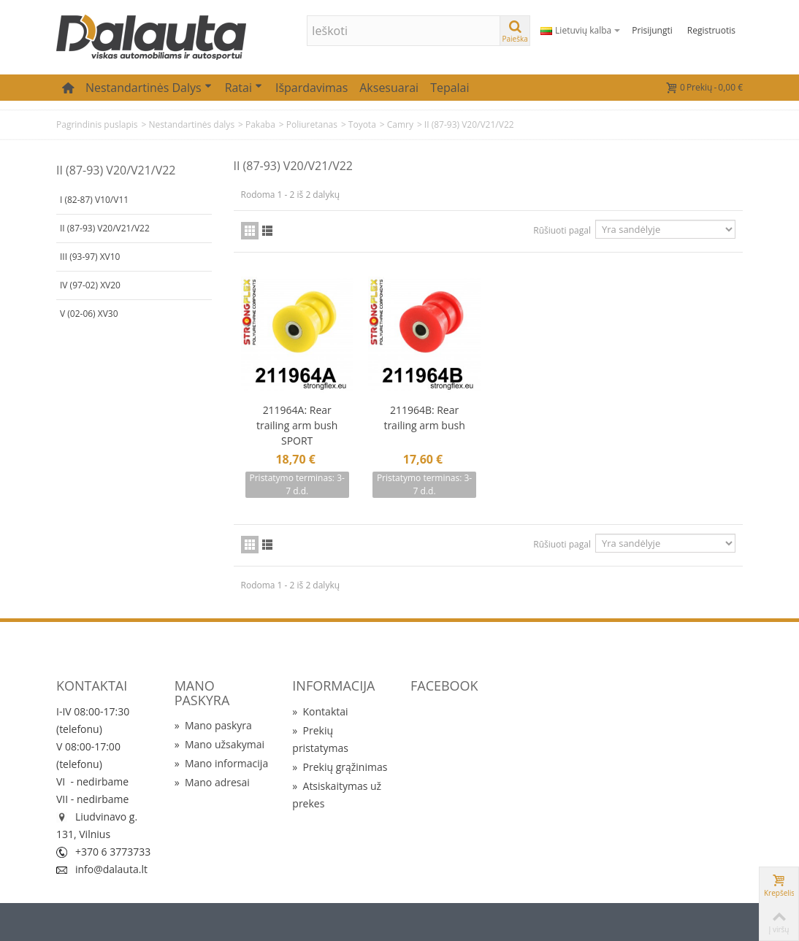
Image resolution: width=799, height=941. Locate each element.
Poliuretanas (311, 124)
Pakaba (260, 124)
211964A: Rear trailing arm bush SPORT (296, 425)
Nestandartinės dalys (148, 88)
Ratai (243, 88)
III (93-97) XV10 (90, 256)
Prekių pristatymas (320, 739)
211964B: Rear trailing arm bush (424, 417)
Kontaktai (320, 711)
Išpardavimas (311, 88)
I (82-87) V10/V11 (94, 199)
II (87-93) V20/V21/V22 (105, 228)
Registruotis (711, 30)
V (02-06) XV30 (89, 313)
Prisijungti (652, 30)
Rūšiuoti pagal (562, 230)
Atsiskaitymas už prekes (336, 794)
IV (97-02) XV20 (90, 285)
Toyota (362, 124)
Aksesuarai (388, 88)
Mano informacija (222, 763)
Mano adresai (212, 782)
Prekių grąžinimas (339, 767)
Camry (400, 124)
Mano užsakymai (219, 744)
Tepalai (449, 88)
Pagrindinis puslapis (97, 124)
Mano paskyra (213, 725)
